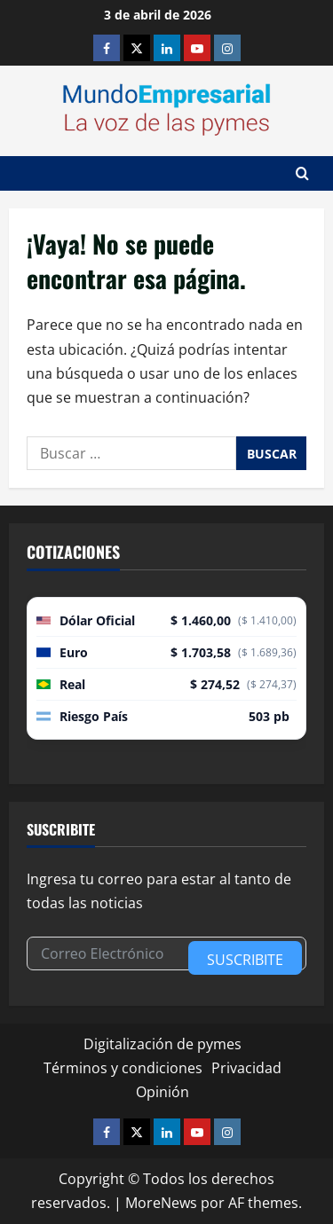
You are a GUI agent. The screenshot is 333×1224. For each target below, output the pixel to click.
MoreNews (161, 1202)
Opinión (162, 1092)
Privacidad (246, 1068)
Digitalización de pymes (162, 1044)
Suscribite (245, 959)
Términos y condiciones (123, 1068)
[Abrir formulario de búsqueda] (302, 173)
